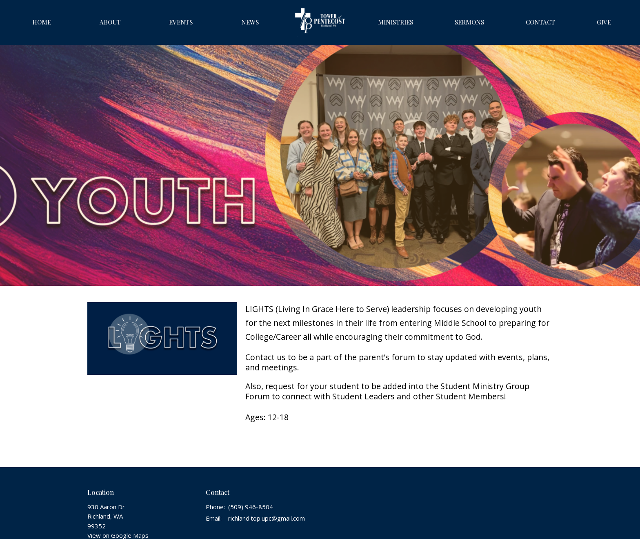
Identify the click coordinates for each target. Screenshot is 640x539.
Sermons (469, 22)
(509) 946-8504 (250, 507)
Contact (540, 22)
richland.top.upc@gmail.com (266, 518)
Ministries (395, 22)
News (250, 22)
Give (604, 22)
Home (41, 22)
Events (181, 22)
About (110, 22)
